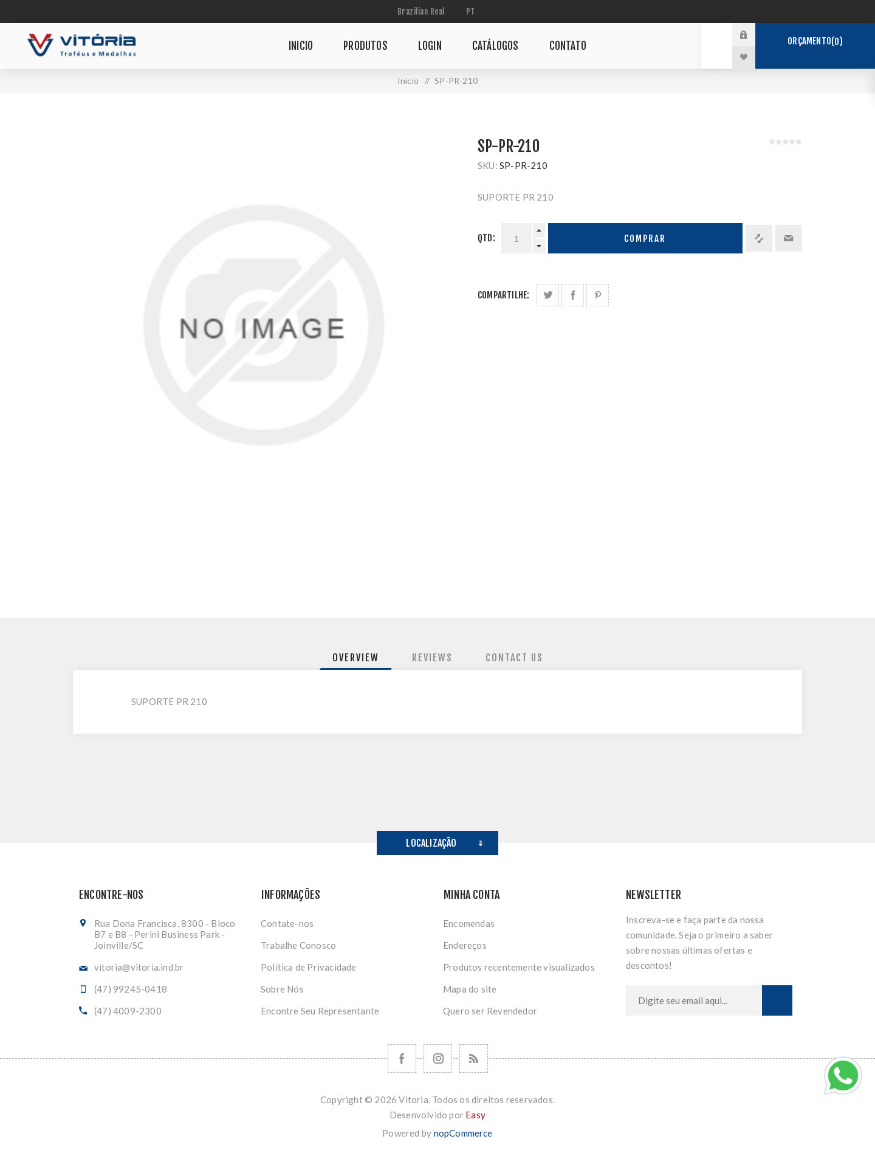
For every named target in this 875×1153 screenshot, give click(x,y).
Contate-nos (287, 923)
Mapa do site (469, 988)
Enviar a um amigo (788, 238)
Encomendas (469, 923)
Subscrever (777, 1000)
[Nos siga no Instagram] (438, 1058)
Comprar (645, 238)
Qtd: (486, 238)
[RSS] (473, 1058)
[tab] (355, 657)
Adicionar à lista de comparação (759, 238)
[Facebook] (402, 1058)
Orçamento (814, 41)
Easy (475, 1114)
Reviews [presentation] (432, 658)
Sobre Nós (282, 988)
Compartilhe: (503, 295)
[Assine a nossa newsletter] (694, 1000)
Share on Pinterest (597, 295)
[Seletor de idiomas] (472, 11)
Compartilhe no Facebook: (572, 295)
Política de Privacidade (309, 967)
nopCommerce (463, 1132)
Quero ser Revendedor (490, 1010)
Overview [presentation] (355, 658)
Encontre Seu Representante (320, 1010)
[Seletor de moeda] (422, 11)
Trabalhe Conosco (298, 945)
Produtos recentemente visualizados (519, 967)
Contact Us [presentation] (514, 658)
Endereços (465, 945)
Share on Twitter (548, 295)
